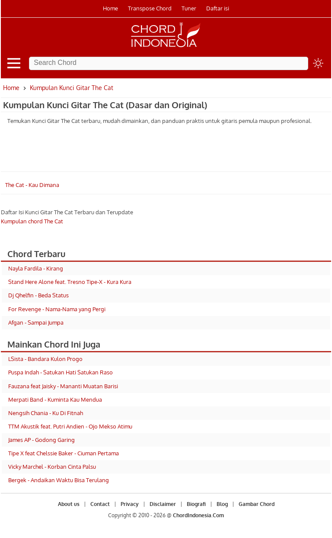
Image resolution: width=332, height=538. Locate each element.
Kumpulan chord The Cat (32, 221)
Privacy (130, 504)
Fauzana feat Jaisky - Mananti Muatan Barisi (63, 386)
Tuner (189, 8)
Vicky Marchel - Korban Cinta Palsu (52, 466)
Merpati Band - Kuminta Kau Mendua (55, 399)
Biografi (196, 504)
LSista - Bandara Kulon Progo (45, 358)
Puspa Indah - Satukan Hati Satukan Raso (60, 372)
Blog (222, 504)
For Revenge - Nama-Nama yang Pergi (56, 309)
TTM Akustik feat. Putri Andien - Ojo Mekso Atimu (70, 426)
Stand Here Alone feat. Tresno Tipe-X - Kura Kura (69, 281)
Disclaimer (163, 504)
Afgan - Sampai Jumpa (36, 322)
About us (69, 504)
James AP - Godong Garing (41, 439)
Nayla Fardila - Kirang (35, 268)
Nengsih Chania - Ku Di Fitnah (45, 412)
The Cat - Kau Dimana (32, 184)
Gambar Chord (257, 504)
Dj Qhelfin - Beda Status (38, 295)
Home (110, 8)
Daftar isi (217, 8)
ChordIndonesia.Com (198, 515)
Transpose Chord (150, 8)
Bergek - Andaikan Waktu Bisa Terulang (58, 480)
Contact (100, 504)
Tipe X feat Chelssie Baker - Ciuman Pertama (63, 453)
